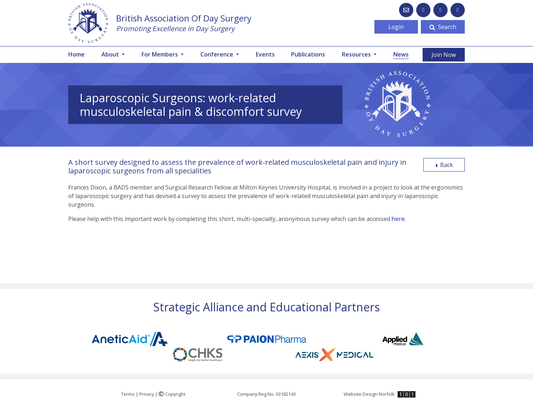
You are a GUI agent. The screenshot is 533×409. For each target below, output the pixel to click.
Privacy (146, 394)
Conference (217, 54)
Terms (128, 394)
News (401, 54)
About (110, 54)
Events (265, 54)
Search (442, 27)
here (398, 219)
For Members (160, 54)
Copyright (172, 394)
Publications (308, 54)
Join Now (444, 55)
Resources (357, 54)
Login (396, 27)
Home (76, 54)
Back (444, 165)
